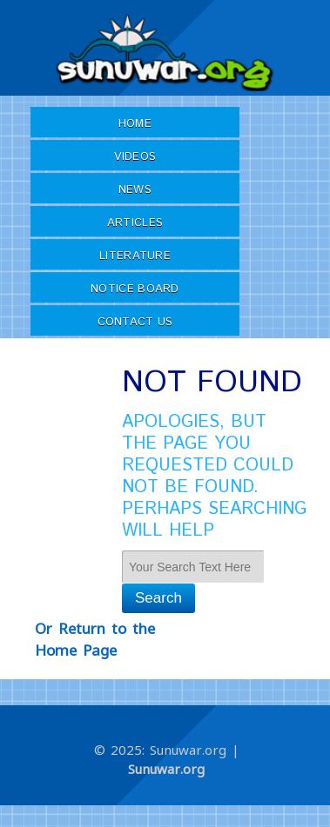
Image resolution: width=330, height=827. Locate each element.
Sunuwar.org (166, 768)
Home (135, 124)
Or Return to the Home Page (95, 639)
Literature (135, 256)
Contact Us (135, 322)
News (135, 190)
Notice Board (135, 289)
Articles (135, 223)
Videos (135, 157)
